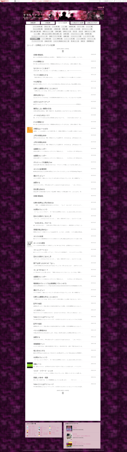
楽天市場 (124, 1)
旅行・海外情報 (43, 434)
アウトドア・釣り (54, 427)
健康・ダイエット (32, 431)
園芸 (40, 435)
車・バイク (52, 429)
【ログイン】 (101, 9)
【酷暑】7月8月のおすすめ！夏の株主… (82, 444)
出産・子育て (31, 426)
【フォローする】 (93, 9)
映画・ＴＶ (42, 429)
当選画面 (75, 428)
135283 (100, 7)
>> (108, 1)
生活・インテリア (32, 432)
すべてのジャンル (54, 434)
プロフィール (33, 9)
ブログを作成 (118, 1)
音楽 (40, 431)
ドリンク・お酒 (31, 435)
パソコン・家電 (53, 431)
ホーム (24, 9)
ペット (41, 426)
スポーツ (52, 426)
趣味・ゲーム (43, 427)
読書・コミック (43, 432)
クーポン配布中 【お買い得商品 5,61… (82, 436)
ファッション (31, 427)
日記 (28, 9)
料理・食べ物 (31, 434)
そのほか (18, 1)
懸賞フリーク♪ (76, 426)
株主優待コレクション (78, 442)
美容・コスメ (31, 429)
